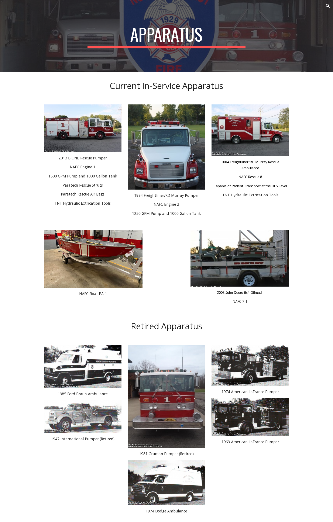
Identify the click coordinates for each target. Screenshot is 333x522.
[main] (166, 36)
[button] (328, 6)
